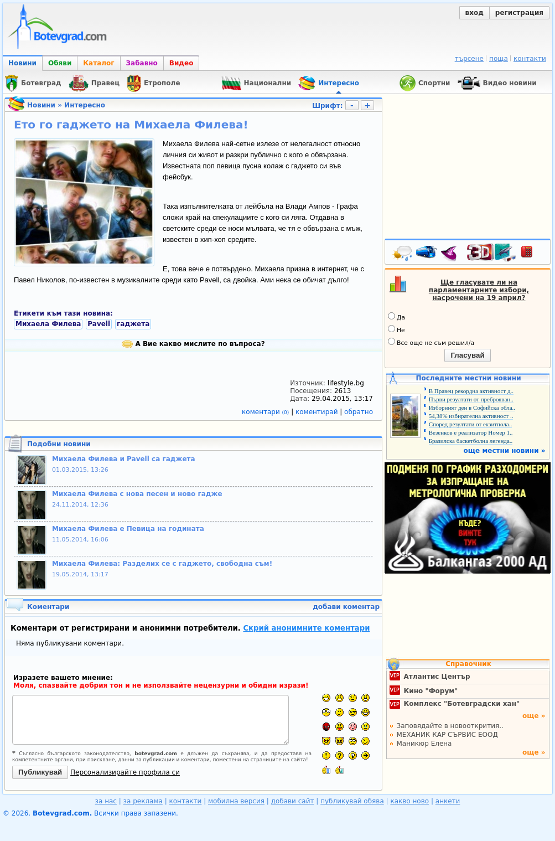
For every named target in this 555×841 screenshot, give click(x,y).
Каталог (98, 63)
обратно (358, 412)
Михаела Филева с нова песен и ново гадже (137, 494)
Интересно (84, 105)
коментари (266, 412)
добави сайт (292, 801)
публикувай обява (352, 801)
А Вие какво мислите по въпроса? (193, 344)
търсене (469, 59)
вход (474, 13)
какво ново (409, 801)
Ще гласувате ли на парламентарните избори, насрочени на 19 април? (479, 290)
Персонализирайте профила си (125, 772)
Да (396, 316)
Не (396, 329)
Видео (181, 63)
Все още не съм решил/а (431, 342)
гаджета (133, 324)
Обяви (59, 63)
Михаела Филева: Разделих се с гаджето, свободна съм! (162, 563)
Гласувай (467, 355)
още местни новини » (505, 451)
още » (534, 716)
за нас (106, 801)
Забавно (142, 63)
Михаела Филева (48, 324)
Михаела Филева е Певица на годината (128, 529)
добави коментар (346, 607)
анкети (447, 801)
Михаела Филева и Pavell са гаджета (123, 459)
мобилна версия (236, 801)
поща (498, 59)
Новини (22, 63)
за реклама (143, 801)
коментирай (317, 412)
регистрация (519, 13)
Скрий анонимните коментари (306, 628)
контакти (529, 59)
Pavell (98, 324)
